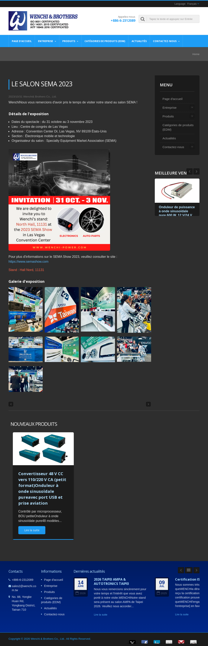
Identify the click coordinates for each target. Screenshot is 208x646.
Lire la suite (100, 614)
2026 (81, 593)
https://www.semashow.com (29, 261)
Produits (70, 41)
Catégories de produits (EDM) (104, 41)
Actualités (139, 41)
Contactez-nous (166, 41)
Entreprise (47, 41)
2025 (162, 593)
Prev (196, 171)
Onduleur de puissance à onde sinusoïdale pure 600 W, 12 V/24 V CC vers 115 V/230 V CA (177, 215)
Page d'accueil (22, 41)
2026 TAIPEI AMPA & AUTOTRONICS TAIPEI (111, 581)
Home (195, 54)
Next (189, 171)
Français (192, 3)
